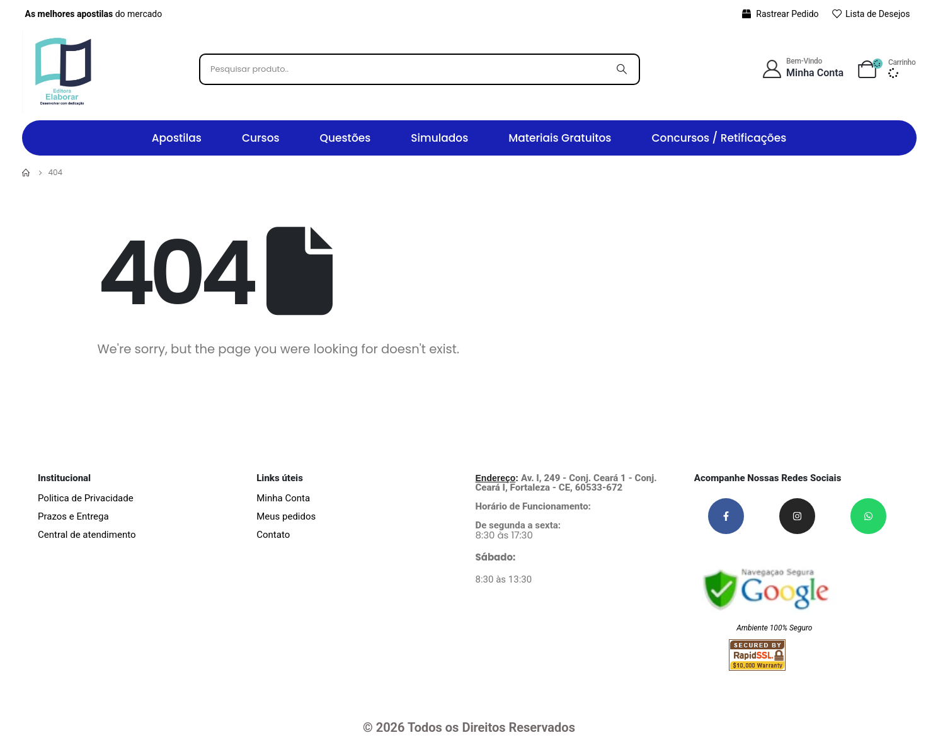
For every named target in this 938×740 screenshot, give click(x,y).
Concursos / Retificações (718, 137)
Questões (345, 137)
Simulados (439, 137)
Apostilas (177, 137)
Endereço (496, 478)
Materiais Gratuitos (559, 137)
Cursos (261, 137)
